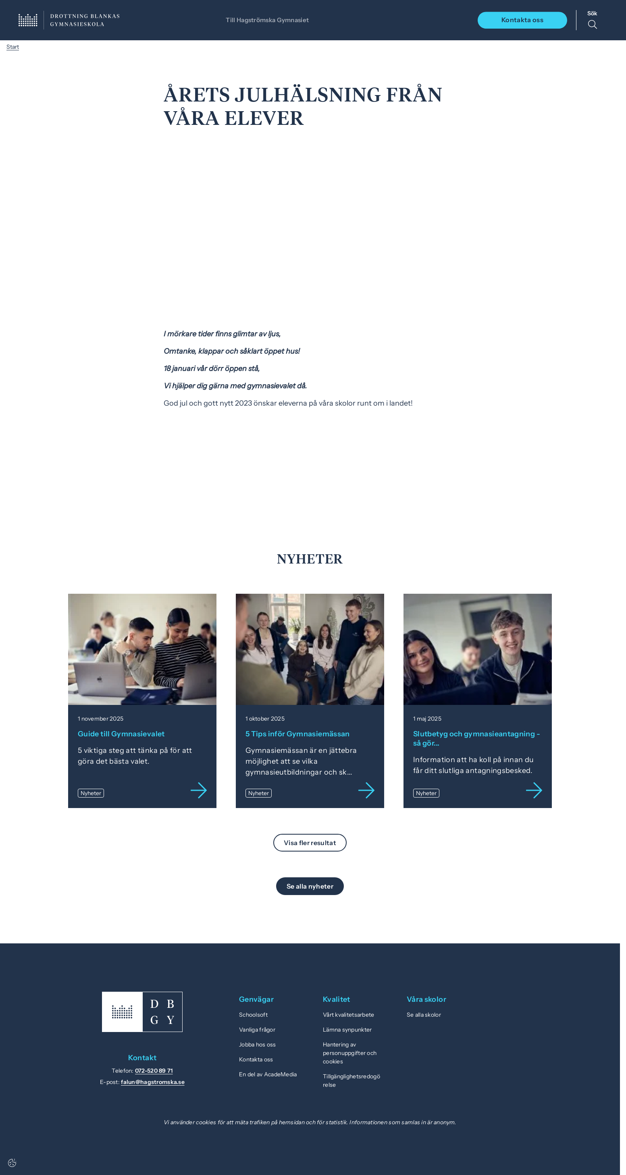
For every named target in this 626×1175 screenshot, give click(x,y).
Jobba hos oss (257, 1044)
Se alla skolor (424, 1014)
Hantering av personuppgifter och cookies (349, 1053)
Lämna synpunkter (347, 1029)
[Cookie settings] (12, 1163)
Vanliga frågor (257, 1029)
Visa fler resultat (310, 843)
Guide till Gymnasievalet (121, 733)
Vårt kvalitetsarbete (348, 1014)
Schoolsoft (253, 1014)
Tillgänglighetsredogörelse (351, 1080)
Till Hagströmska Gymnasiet (266, 20)
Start (12, 47)
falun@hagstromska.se (153, 1082)
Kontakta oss (522, 20)
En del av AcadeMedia (268, 1074)
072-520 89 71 (154, 1070)
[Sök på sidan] (592, 20)
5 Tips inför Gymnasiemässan (297, 733)
